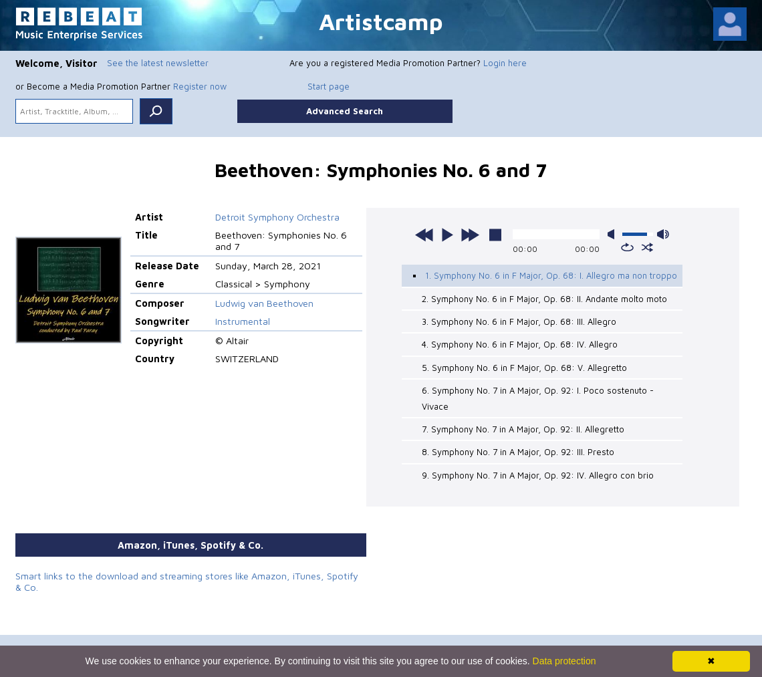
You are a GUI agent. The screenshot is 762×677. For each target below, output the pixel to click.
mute (614, 234)
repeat (627, 247)
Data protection (564, 661)
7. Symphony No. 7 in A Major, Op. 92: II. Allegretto (523, 429)
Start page (328, 86)
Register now (200, 86)
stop (495, 234)
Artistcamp (381, 21)
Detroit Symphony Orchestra (277, 217)
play (447, 234)
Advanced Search (344, 111)
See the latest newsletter (158, 62)
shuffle (647, 247)
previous (424, 234)
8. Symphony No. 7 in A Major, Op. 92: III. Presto (518, 451)
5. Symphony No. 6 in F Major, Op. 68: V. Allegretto (524, 367)
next (470, 234)
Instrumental (242, 321)
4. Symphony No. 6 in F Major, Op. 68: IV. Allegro (520, 344)
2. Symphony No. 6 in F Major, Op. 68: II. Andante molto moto (544, 298)
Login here (505, 62)
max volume (663, 234)
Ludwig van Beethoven (264, 303)
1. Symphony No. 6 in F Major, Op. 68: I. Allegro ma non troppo (551, 275)
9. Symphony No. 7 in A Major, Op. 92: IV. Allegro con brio (538, 475)
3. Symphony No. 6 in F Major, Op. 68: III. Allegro (519, 321)
